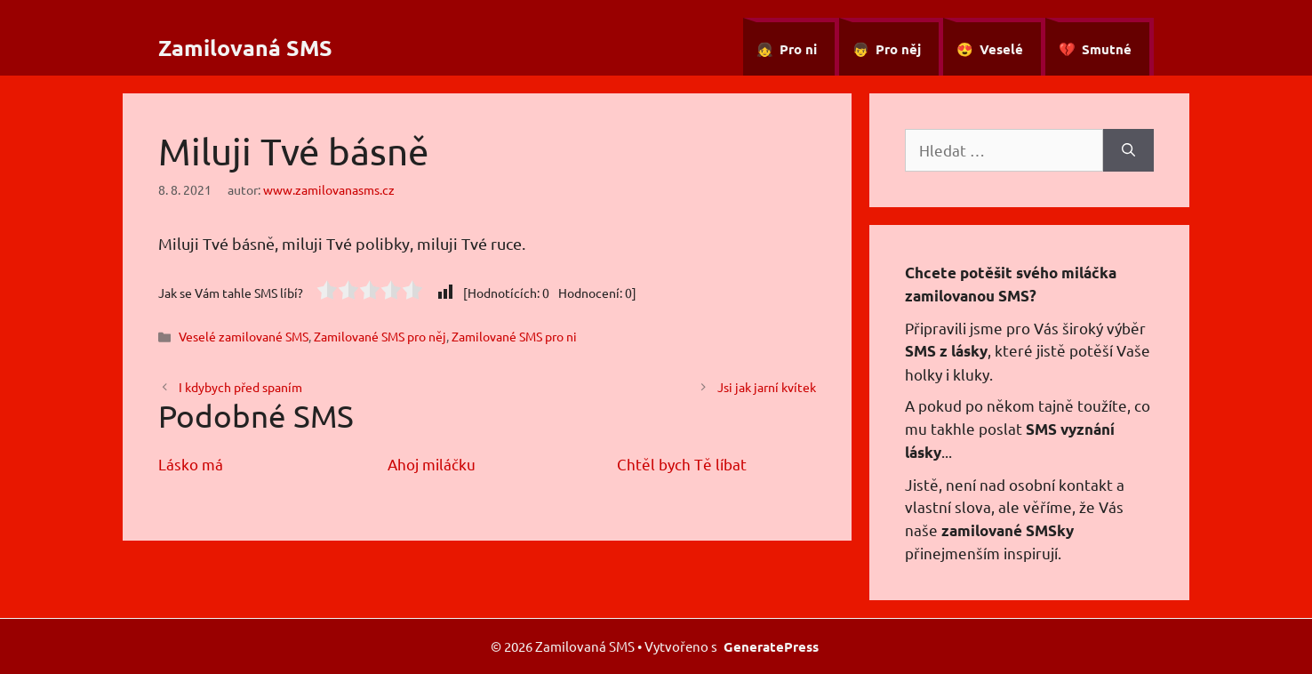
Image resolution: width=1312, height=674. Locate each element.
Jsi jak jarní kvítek (766, 387)
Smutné (1107, 49)
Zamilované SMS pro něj (380, 336)
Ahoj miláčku (432, 463)
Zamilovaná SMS (245, 47)
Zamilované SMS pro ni (514, 336)
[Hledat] (1128, 150)
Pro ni (798, 49)
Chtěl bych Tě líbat (682, 463)
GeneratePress (771, 646)
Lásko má (190, 463)
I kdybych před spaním (240, 387)
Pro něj (898, 49)
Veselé (1001, 49)
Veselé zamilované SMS (243, 336)
